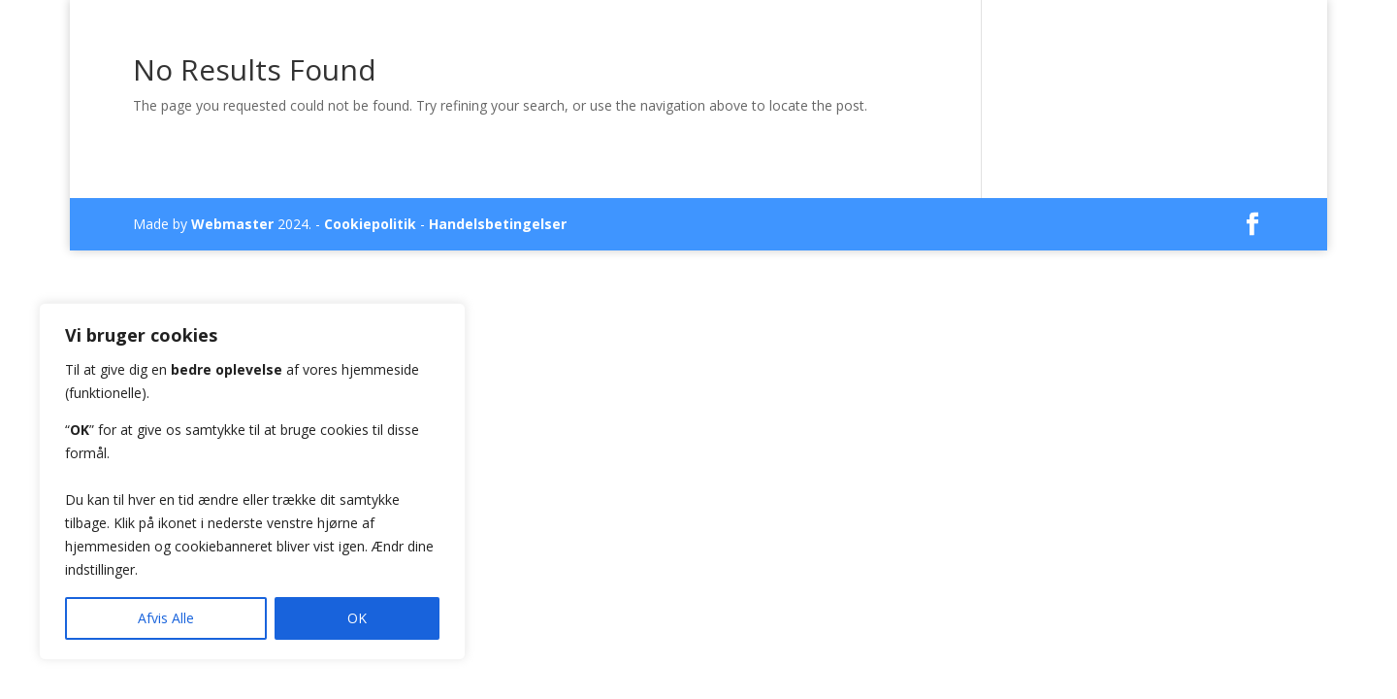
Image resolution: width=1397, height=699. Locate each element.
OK (357, 618)
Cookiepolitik (370, 224)
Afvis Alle (166, 618)
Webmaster (232, 224)
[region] (252, 481)
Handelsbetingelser (498, 224)
